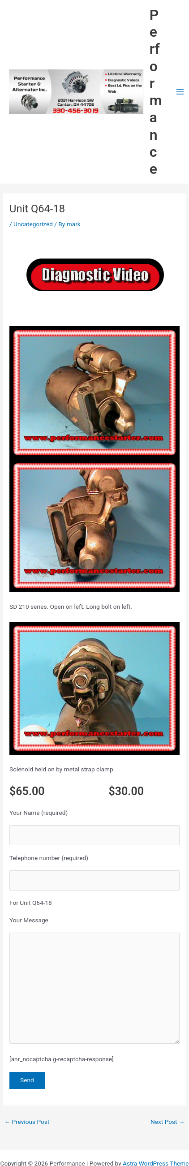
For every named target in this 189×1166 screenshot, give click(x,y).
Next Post (167, 1121)
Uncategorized (33, 224)
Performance (156, 92)
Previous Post (26, 1121)
